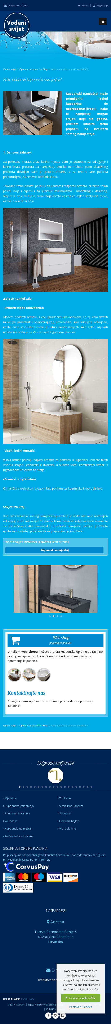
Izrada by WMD (11, 998)
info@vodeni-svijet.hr (16, 5)
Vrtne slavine (67, 828)
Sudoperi (64, 813)
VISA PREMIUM (16, 1004)
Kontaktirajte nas (26, 693)
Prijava (83, 5)
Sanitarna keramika (16, 813)
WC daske (10, 821)
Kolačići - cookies (55, 1009)
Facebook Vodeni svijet (48, 1015)
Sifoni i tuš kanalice (71, 806)
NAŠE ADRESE (55, 910)
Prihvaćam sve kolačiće (81, 998)
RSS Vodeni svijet (62, 1015)
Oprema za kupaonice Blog (33, 69)
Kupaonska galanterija (18, 806)
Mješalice (10, 798)
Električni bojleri (68, 821)
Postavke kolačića (80, 1007)
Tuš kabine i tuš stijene (18, 836)
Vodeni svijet (9, 69)
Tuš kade (64, 798)
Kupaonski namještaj (54, 550)
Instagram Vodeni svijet (55, 1015)
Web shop (40, 640)
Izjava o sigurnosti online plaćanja (47, 1004)
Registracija (100, 5)
